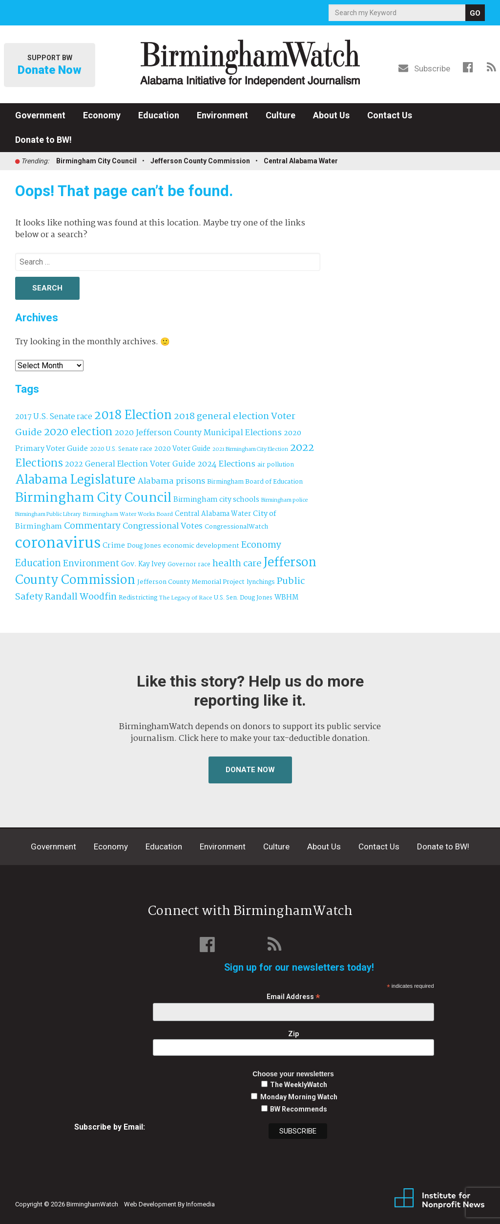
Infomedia (200, 1204)
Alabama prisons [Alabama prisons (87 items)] (171, 481)
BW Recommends (298, 1109)
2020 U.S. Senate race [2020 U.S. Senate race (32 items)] (121, 449)
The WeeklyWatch (298, 1085)
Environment (222, 115)
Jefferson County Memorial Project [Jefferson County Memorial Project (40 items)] (191, 582)
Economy (102, 115)
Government (40, 115)
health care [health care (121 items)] (237, 563)
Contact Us (389, 115)
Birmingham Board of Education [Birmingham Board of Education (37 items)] (255, 482)
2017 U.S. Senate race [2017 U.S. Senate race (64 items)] (53, 417)
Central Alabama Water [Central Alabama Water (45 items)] (213, 514)
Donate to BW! (43, 139)
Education (158, 115)
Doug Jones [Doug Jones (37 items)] (144, 546)
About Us (331, 115)
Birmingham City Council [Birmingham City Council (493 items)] (93, 498)
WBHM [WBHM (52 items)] (286, 597)
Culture (280, 115)
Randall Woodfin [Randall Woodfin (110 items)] (81, 597)
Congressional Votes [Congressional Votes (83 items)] (163, 526)
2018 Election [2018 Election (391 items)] (133, 416)
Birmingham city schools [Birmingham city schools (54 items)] (216, 500)
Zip (293, 1034)
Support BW (50, 65)
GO (475, 13)
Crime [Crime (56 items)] (114, 546)
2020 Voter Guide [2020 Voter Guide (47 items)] (182, 449)
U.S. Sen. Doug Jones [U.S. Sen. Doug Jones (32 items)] (243, 597)
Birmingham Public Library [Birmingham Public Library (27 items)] (48, 514)
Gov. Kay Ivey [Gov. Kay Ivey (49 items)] (143, 564)
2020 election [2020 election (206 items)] (78, 432)
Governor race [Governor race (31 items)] (188, 564)
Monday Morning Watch (298, 1097)
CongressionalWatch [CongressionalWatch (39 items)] (236, 527)
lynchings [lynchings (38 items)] (261, 582)
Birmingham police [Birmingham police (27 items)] (284, 500)
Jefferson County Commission (200, 161)
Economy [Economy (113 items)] (261, 545)
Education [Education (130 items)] (38, 563)
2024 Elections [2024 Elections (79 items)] (226, 464)
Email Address (293, 996)
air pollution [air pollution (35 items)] (275, 465)
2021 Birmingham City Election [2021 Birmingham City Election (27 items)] (250, 449)
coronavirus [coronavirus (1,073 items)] (58, 544)
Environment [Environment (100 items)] (91, 564)
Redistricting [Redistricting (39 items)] (138, 598)
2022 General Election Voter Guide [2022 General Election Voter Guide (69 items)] (130, 464)
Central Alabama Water (301, 161)
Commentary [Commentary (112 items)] (92, 526)
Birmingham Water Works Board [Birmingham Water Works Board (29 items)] (128, 514)
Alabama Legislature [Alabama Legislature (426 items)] (75, 480)
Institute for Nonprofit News (439, 1198)
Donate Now (250, 769)
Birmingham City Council (96, 161)
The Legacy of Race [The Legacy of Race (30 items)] (185, 597)
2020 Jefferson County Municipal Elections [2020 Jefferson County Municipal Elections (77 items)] (198, 433)
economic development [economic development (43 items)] (201, 545)
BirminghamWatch (250, 63)
